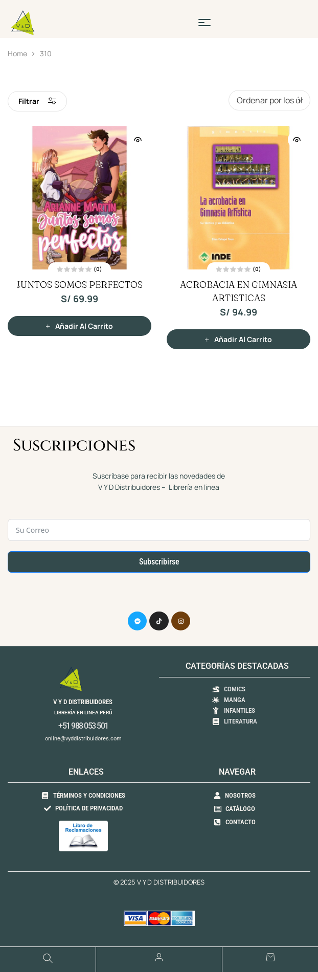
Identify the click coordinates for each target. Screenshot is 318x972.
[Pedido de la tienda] (269, 100)
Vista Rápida (137, 139)
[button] (79, 326)
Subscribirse (159, 562)
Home (17, 53)
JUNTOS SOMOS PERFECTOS (79, 284)
